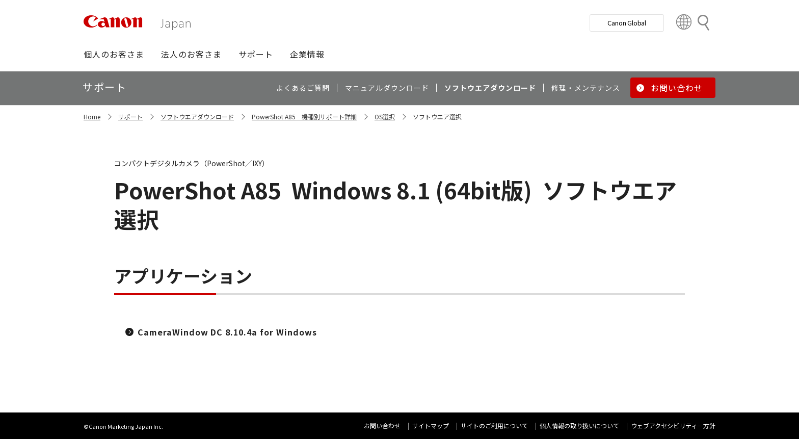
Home (92, 116)
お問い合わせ (382, 425)
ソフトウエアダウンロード (197, 116)
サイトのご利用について (494, 425)
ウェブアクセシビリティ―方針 (673, 425)
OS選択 (385, 116)
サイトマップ (430, 425)
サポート (130, 116)
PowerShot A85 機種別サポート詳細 (304, 116)
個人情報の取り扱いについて (579, 425)
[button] (114, 54)
